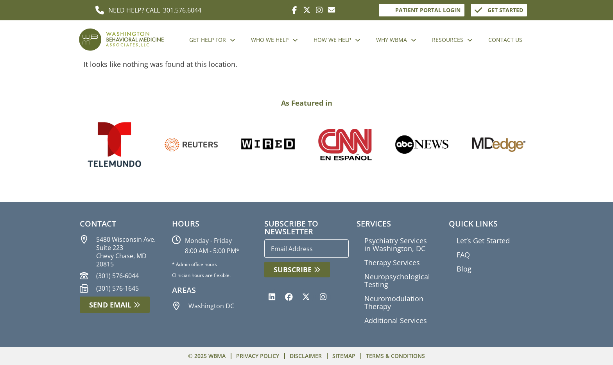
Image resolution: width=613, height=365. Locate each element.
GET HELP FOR (212, 40)
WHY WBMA (396, 40)
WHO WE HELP (274, 40)
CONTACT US (505, 39)
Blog (464, 268)
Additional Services (395, 320)
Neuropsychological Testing (397, 280)
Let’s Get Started (483, 240)
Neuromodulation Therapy (393, 302)
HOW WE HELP (337, 40)
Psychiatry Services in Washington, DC (395, 244)
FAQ (463, 254)
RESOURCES (452, 40)
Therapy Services (392, 262)
